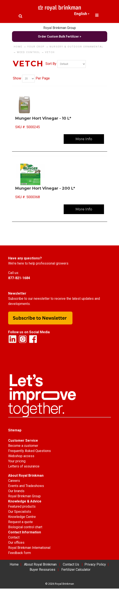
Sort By (50, 64)
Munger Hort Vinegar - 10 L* (43, 118)
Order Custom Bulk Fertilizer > (59, 36)
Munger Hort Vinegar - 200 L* (45, 188)
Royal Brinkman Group (59, 28)
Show (17, 78)
